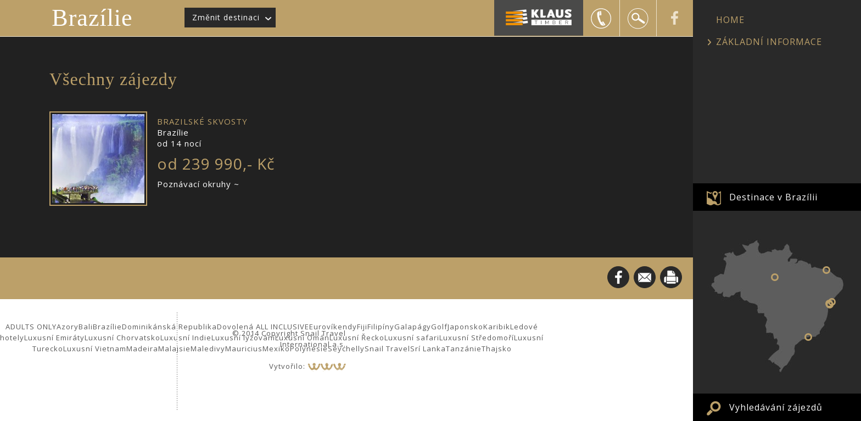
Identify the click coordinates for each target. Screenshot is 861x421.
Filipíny (380, 327)
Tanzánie (464, 348)
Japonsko (465, 327)
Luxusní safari (411, 338)
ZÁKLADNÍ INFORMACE (769, 42)
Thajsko (497, 348)
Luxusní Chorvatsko (122, 338)
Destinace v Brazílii (773, 197)
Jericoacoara (826, 270)
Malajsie (174, 348)
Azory (68, 327)
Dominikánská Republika (169, 327)
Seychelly (346, 348)
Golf (439, 327)
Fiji (362, 327)
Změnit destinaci (226, 17)
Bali (86, 327)
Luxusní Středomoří (476, 338)
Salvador (829, 303)
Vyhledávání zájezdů (776, 407)
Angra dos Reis (808, 337)
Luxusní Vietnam (94, 348)
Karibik (496, 327)
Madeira (142, 348)
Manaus (775, 277)
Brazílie (92, 17)
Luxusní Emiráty (54, 338)
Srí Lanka (428, 348)
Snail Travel (387, 348)
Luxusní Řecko (356, 338)
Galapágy (412, 327)
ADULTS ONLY (31, 327)
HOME (730, 20)
